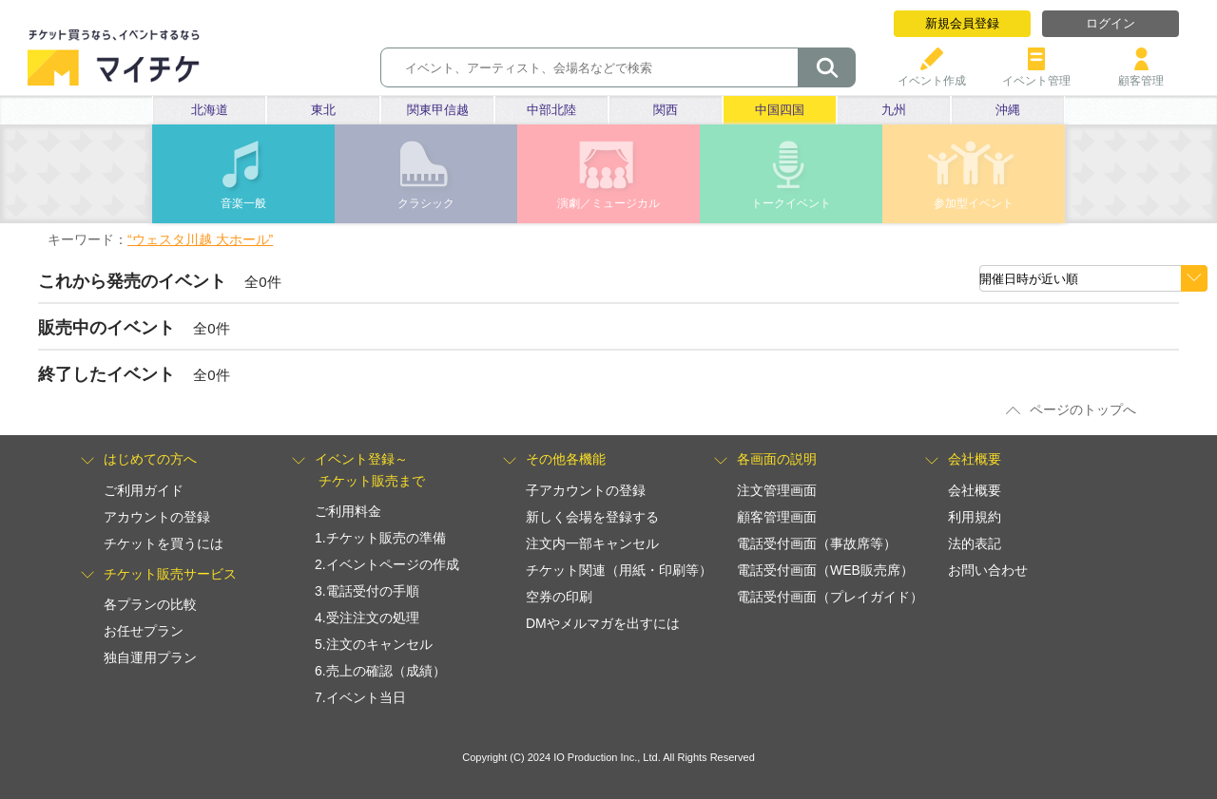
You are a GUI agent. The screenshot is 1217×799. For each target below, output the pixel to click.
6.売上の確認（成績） (380, 670)
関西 (665, 110)
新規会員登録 (962, 23)
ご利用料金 (348, 511)
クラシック (425, 203)
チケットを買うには (163, 543)
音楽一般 (243, 203)
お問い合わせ (988, 570)
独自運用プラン (150, 657)
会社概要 (974, 490)
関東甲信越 (438, 110)
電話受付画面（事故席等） (817, 543)
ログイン (1110, 23)
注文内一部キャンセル (592, 543)
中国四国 (779, 110)
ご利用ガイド (144, 490)
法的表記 (974, 543)
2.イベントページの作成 (387, 564)
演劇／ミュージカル (608, 203)
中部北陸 (551, 110)
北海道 (209, 110)
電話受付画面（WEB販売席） (825, 570)
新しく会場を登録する (592, 516)
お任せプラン (144, 630)
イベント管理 (1036, 73)
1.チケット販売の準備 (380, 537)
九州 (893, 110)
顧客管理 (1141, 73)
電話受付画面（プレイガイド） (830, 596)
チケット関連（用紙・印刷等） (619, 570)
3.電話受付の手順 (367, 591)
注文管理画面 (777, 490)
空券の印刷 (559, 596)
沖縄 (1007, 110)
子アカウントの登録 (586, 490)
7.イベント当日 (360, 697)
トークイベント (791, 203)
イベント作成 (932, 73)
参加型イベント (974, 203)
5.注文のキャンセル (374, 644)
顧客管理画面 (777, 516)
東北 (323, 110)
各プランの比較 (150, 604)
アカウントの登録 (157, 516)
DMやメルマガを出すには (603, 623)
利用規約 (974, 516)
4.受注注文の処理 (367, 617)
